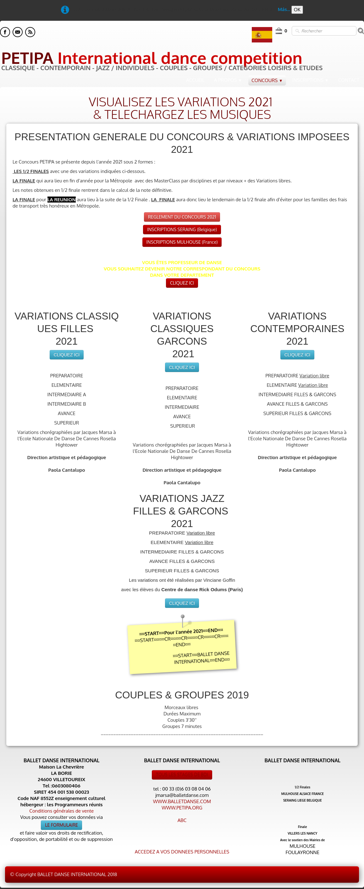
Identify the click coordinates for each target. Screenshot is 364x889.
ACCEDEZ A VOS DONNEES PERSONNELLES (182, 852)
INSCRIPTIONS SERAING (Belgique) (182, 229)
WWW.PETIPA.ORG (182, 808)
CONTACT (348, 80)
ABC (182, 820)
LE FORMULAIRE (61, 825)
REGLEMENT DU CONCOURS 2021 (182, 216)
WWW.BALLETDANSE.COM (182, 801)
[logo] (161, 61)
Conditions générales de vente (61, 811)
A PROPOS (228, 80)
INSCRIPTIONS (310, 80)
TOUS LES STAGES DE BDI (182, 774)
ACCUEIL (195, 80)
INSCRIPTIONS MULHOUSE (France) (182, 242)
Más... (284, 9)
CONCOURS (267, 80)
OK (297, 10)
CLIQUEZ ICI (182, 283)
